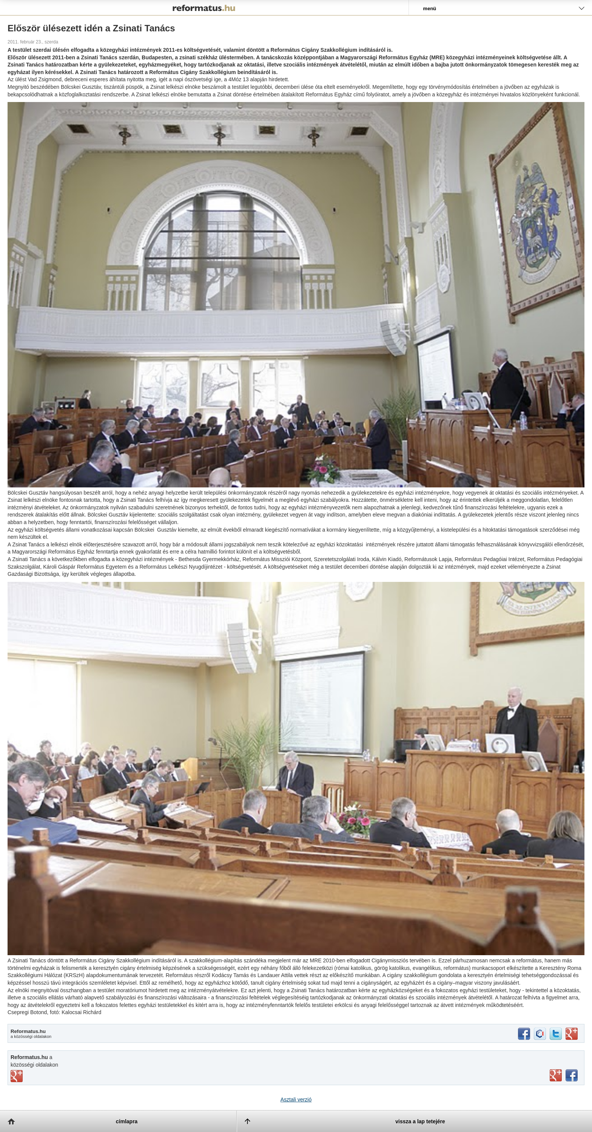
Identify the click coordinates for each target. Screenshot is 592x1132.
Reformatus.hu (204, 7)
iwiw (540, 1034)
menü (429, 8)
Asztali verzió (296, 1099)
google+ (572, 1034)
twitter (556, 1034)
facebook (524, 1034)
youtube (556, 1075)
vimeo (17, 1076)
